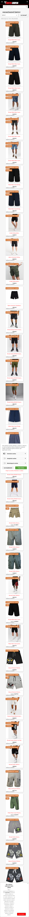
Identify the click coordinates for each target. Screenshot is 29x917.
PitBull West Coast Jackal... (14, 643)
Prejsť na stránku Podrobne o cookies (14, 470)
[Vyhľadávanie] (15, 6)
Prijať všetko (21, 468)
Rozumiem (21, 914)
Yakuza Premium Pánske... (14, 668)
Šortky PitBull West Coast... (14, 39)
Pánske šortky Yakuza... (14, 523)
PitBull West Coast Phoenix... (14, 812)
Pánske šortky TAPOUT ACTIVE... (14, 740)
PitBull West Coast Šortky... (14, 184)
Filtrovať (24, 15)
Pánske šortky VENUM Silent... (14, 716)
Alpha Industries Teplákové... (14, 305)
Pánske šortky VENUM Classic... (14, 353)
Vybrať (9, 15)
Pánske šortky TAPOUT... (14, 595)
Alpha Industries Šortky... (14, 257)
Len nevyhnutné (8, 468)
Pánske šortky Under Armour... (14, 329)
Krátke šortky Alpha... (14, 233)
